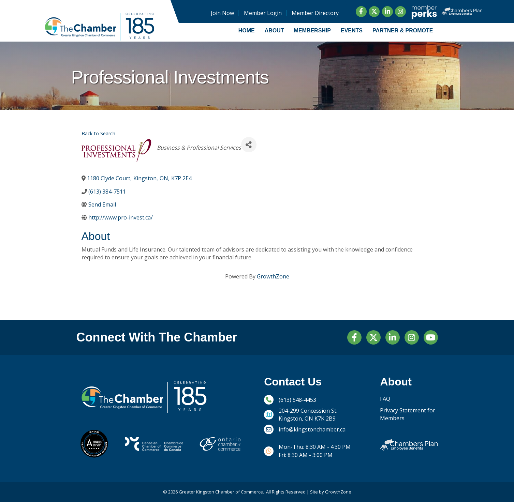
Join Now (222, 13)
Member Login (262, 13)
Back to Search (98, 133)
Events (352, 30)
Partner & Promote (402, 30)
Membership (312, 30)
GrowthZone (273, 276)
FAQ (385, 398)
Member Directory (314, 13)
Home (246, 30)
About (274, 30)
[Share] (248, 144)
